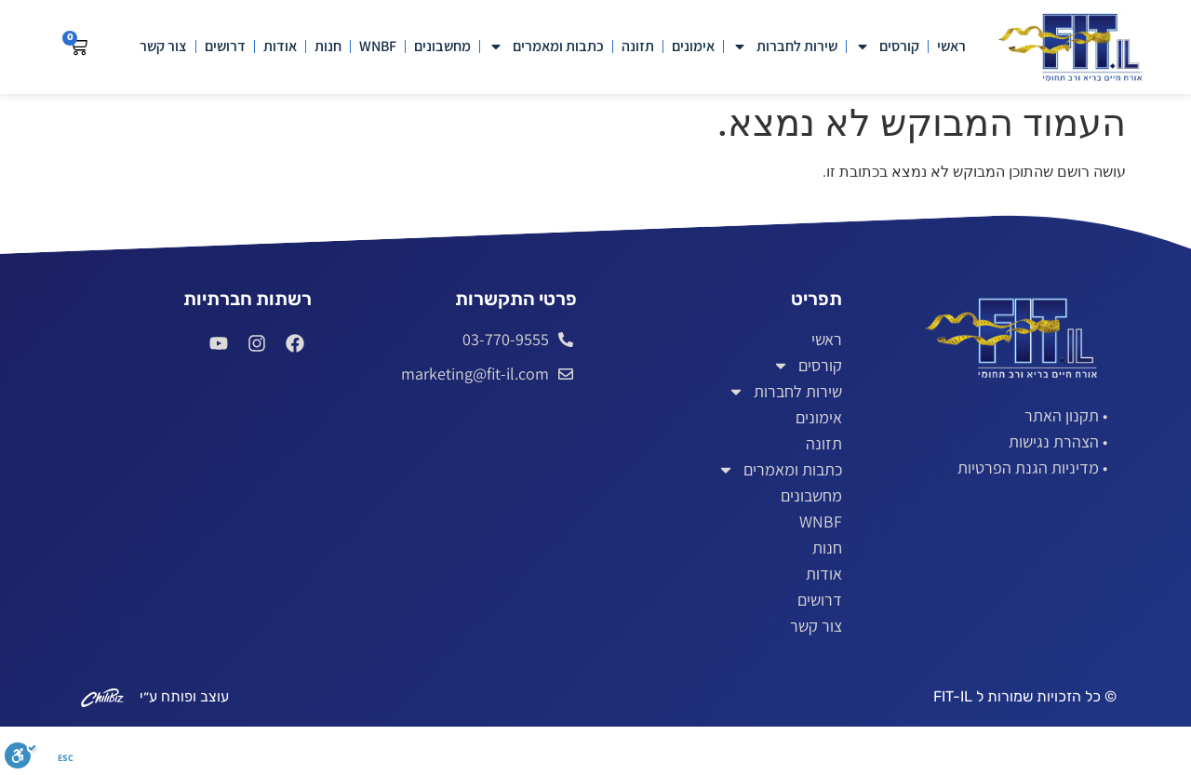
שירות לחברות (784, 46)
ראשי (951, 46)
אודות (280, 46)
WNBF (377, 46)
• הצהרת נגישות (1058, 441)
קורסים (887, 46)
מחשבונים (442, 46)
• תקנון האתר (1065, 415)
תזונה (638, 46)
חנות (327, 46)
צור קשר (163, 46)
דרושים (225, 46)
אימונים (693, 46)
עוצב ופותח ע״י (184, 696)
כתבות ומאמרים (546, 46)
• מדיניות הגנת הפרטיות (1032, 467)
